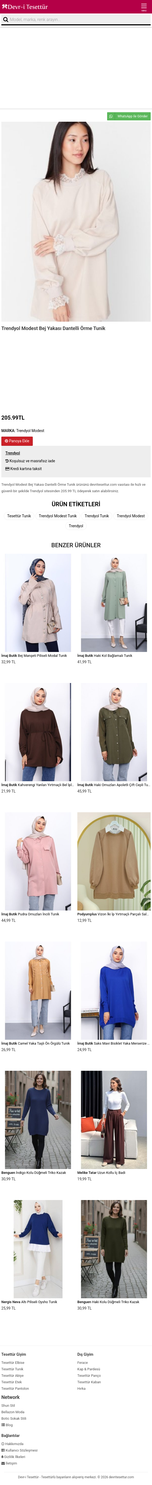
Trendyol (76, 526)
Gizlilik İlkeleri (13, 1457)
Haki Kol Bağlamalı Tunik (104, 656)
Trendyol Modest (131, 516)
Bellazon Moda (12, 1412)
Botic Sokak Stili (13, 1418)
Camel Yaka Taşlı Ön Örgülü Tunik (35, 1043)
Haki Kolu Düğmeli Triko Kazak (108, 1302)
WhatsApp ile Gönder (127, 116)
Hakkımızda (12, 1444)
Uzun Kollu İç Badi (101, 1173)
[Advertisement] (76, 68)
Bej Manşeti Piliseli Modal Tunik (34, 656)
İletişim (9, 1463)
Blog (7, 1425)
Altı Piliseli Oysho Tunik (29, 1302)
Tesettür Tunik (19, 516)
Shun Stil (8, 1406)
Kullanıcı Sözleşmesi (19, 1450)
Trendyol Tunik (97, 516)
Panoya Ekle (17, 441)
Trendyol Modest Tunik (58, 516)
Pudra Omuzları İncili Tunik (30, 914)
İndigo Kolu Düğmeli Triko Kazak (33, 1173)
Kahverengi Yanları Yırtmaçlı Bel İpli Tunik (41, 785)
